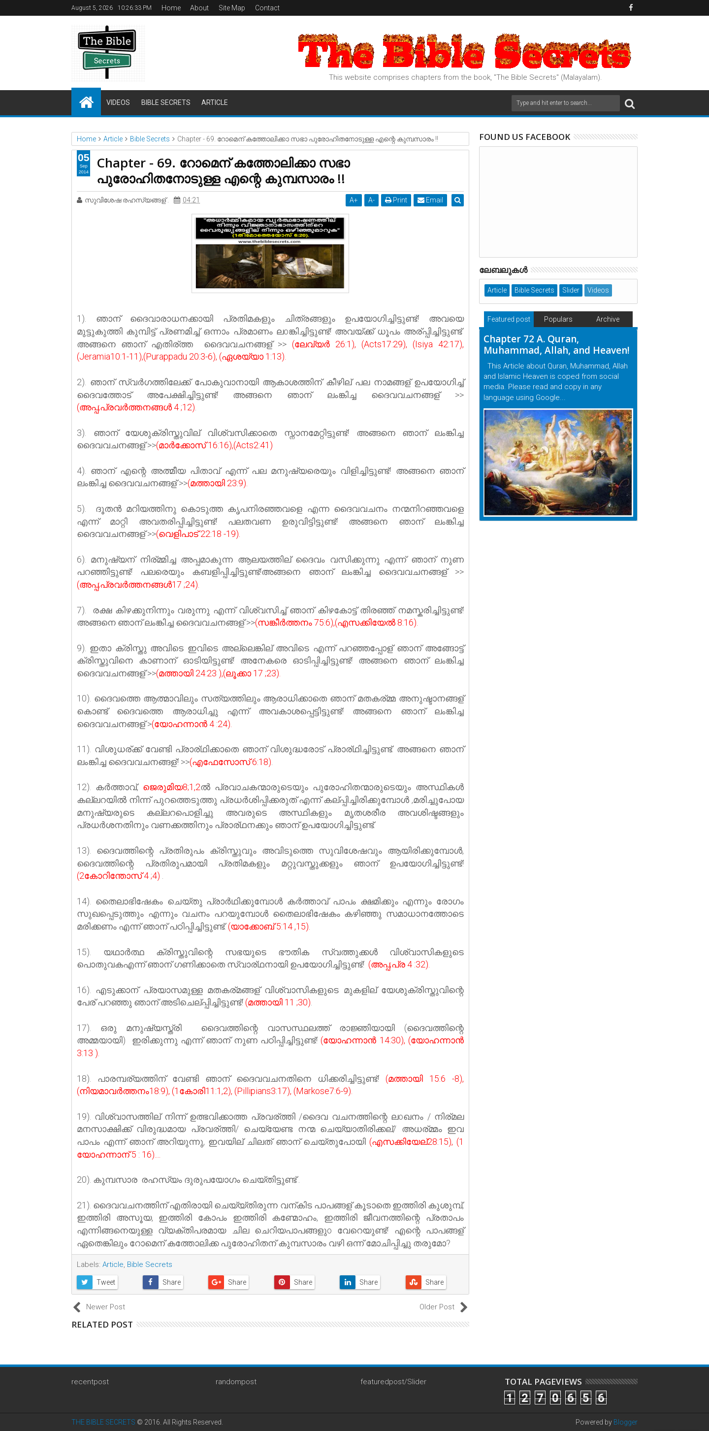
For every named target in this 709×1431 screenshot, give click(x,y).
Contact (267, 8)
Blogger (625, 1422)
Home (171, 8)
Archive (607, 319)
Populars (558, 319)
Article (214, 102)
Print (397, 200)
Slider (571, 290)
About (199, 8)
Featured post (508, 319)
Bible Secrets (166, 102)
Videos (118, 102)
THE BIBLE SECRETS (103, 1422)
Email (431, 200)
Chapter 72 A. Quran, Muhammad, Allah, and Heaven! (556, 345)
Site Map (232, 8)
